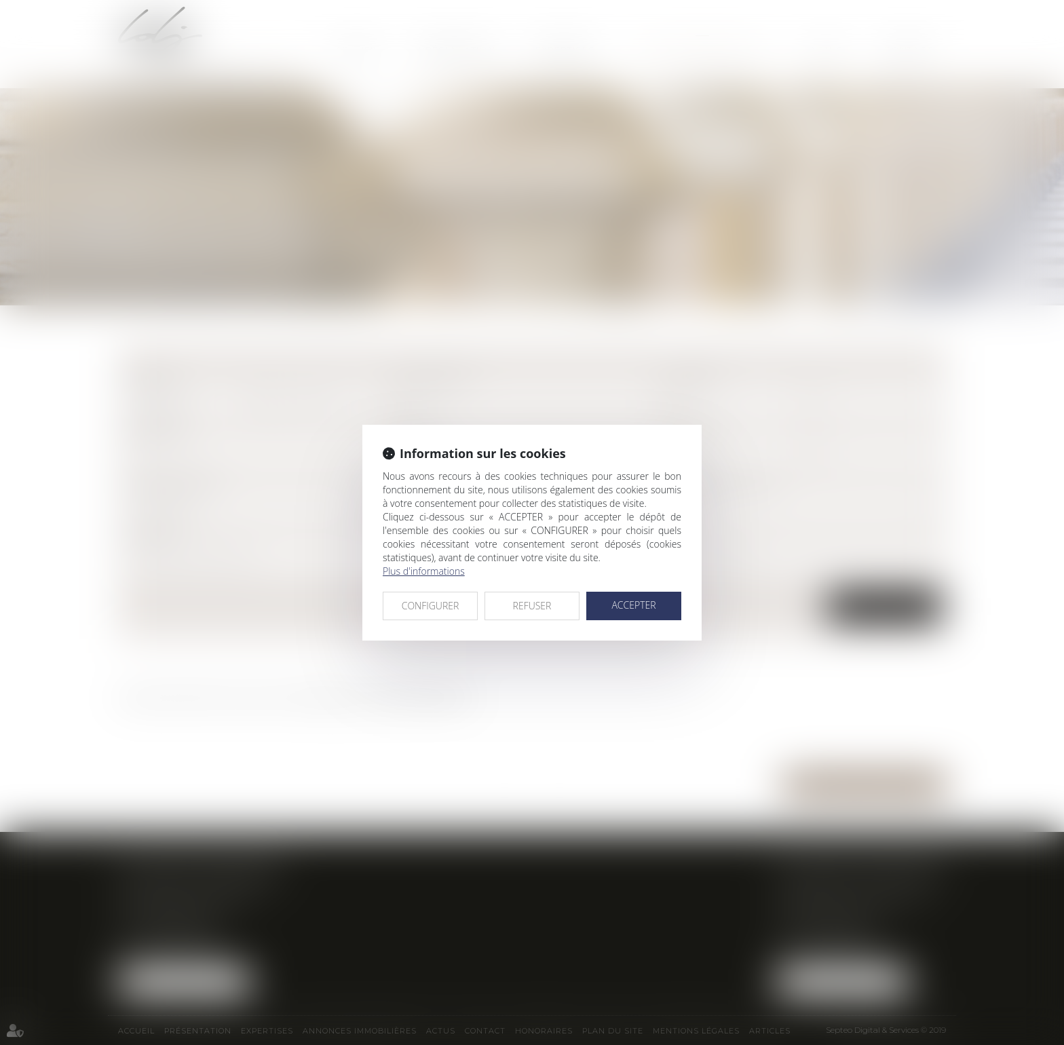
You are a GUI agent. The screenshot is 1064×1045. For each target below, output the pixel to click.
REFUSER (532, 605)
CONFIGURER (430, 605)
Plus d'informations (424, 571)
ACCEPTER (633, 604)
